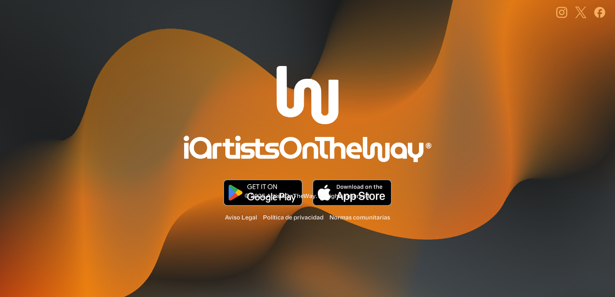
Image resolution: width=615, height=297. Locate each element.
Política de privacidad (293, 217)
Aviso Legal (241, 217)
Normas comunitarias (359, 217)
